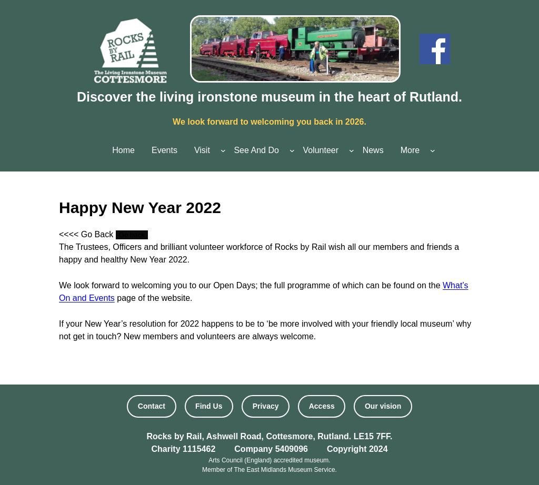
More (410, 150)
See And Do (256, 150)
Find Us (208, 406)
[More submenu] (432, 150)
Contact (151, 406)
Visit (202, 150)
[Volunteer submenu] (351, 150)
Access (322, 406)
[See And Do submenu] (292, 150)
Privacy (266, 406)
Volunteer (320, 150)
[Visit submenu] (223, 150)
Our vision (383, 406)
